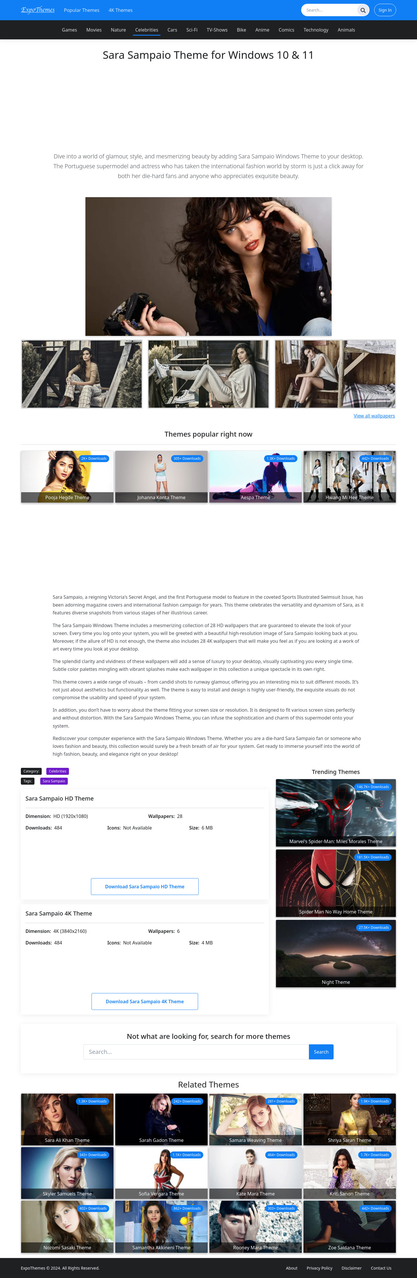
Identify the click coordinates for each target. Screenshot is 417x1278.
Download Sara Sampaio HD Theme (144, 886)
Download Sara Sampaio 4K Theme (145, 1001)
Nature (118, 30)
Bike (241, 30)
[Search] (363, 10)
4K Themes (121, 10)
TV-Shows (217, 30)
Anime (262, 30)
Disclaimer (352, 1268)
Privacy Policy (319, 1268)
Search (321, 1052)
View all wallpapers (374, 416)
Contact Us (381, 1268)
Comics (286, 30)
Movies (94, 30)
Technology (316, 30)
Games (69, 30)
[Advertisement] (208, 106)
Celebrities (146, 30)
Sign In (385, 10)
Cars (172, 30)
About (292, 1268)
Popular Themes (81, 10)
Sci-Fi (191, 30)
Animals (346, 30)
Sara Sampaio (54, 781)
